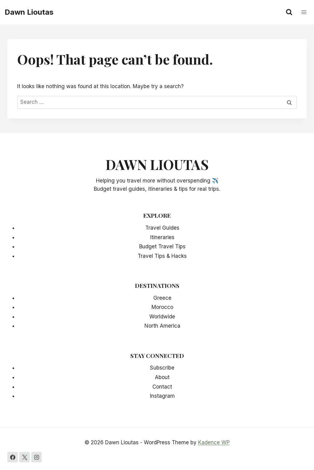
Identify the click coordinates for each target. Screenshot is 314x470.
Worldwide (162, 317)
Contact (162, 387)
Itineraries (162, 237)
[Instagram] (36, 457)
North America (162, 326)
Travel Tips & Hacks (162, 256)
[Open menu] (303, 12)
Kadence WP (214, 442)
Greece (162, 298)
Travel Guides (162, 228)
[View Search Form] (289, 12)
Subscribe (162, 368)
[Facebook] (12, 457)
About (162, 377)
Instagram (162, 396)
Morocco (162, 307)
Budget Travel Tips (162, 246)
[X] (24, 457)
